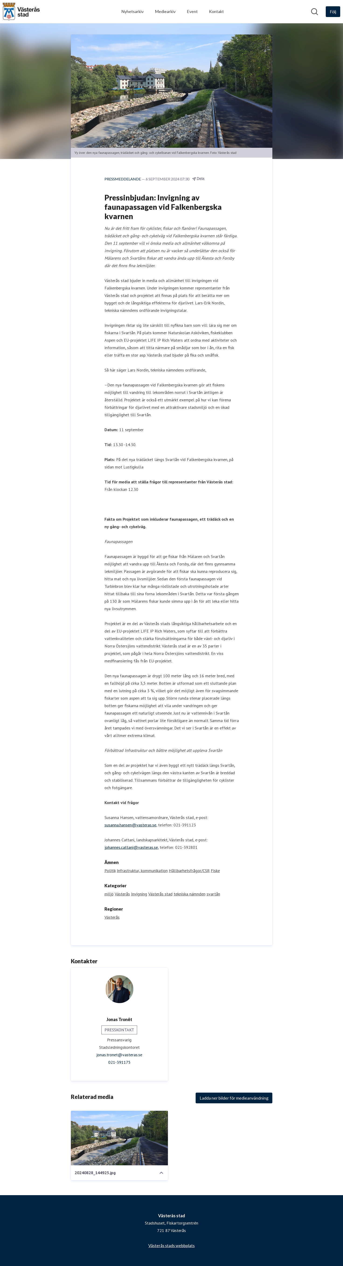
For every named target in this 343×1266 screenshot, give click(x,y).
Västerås (122, 894)
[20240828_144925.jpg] (119, 1138)
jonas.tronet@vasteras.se (119, 1054)
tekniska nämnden (189, 894)
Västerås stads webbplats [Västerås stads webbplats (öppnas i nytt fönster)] (171, 1245)
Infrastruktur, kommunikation (142, 870)
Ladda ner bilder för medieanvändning (234, 1098)
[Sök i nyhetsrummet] (314, 11)
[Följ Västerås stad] (333, 11)
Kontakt (216, 11)
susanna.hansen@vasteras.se (130, 825)
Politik (110, 870)
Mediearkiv (165, 11)
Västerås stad (160, 894)
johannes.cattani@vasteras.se (131, 847)
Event (192, 11)
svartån (213, 894)
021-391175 (119, 1062)
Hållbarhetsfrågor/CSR (189, 870)
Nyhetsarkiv (132, 11)
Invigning (139, 894)
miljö (109, 894)
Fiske (215, 870)
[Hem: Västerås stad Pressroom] (21, 12)
